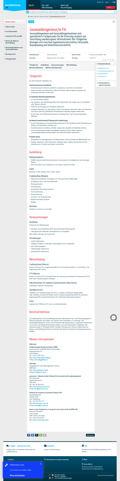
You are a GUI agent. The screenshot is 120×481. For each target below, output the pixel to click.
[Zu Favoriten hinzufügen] (114, 21)
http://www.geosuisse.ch (41, 387)
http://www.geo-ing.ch (40, 370)
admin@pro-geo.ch (41, 405)
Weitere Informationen (54, 68)
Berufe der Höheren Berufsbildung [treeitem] (12, 42)
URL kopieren (90, 435)
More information (17, 475)
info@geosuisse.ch (41, 389)
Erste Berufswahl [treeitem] (11, 31)
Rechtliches (105, 475)
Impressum (111, 475)
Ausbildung (45, 65)
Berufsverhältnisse (36, 68)
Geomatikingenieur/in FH (57, 16)
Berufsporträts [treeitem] (11, 54)
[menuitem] (34, 5)
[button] (28, 435)
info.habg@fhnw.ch (41, 360)
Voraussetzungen (57, 65)
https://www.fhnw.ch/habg (41, 358)
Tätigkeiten (33, 65)
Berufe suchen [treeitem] (10, 22)
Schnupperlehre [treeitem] (11, 59)
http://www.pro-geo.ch (40, 403)
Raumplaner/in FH (103, 68)
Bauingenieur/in (103, 74)
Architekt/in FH (102, 76)
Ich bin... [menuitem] (110, 7)
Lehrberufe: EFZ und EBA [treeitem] (14, 36)
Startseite (30, 16)
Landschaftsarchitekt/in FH (106, 71)
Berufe (36, 16)
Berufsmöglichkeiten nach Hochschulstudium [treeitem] (14, 48)
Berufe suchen (44, 16)
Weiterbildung (71, 65)
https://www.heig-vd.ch (40, 420)
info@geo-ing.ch (40, 372)
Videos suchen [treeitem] (10, 27)
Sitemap (99, 475)
